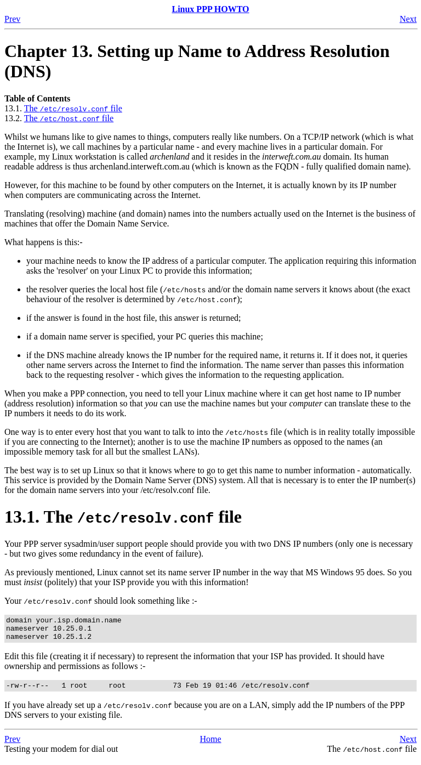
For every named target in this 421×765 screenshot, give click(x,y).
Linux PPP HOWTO (210, 9)
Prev (12, 19)
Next (408, 19)
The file (73, 108)
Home (210, 745)
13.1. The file (123, 516)
